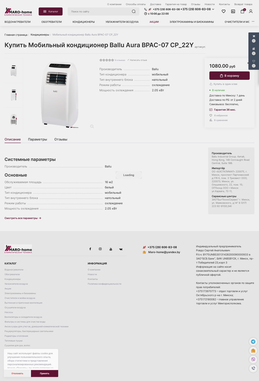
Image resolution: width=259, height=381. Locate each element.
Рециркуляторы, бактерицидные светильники (29, 331)
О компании (94, 269)
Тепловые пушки (13, 340)
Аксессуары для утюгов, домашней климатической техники (36, 326)
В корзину (229, 75)
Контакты (93, 279)
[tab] (14, 139)
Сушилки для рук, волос (17, 345)
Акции (154, 21)
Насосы (9, 312)
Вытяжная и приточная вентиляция (23, 302)
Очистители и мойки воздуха (20, 298)
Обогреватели (51, 21)
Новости (92, 274)
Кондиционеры (84, 21)
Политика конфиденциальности (104, 283)
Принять (44, 373)
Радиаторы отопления (16, 336)
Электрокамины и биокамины (192, 21)
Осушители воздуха (15, 307)
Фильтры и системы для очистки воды (25, 321)
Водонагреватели (17, 21)
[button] (253, 368)
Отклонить (17, 373)
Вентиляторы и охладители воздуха (23, 317)
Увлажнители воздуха (122, 21)
